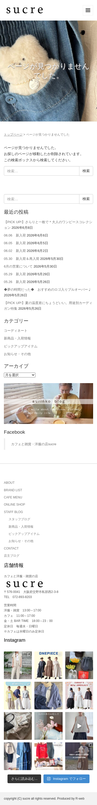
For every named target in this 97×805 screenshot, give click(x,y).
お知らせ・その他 (17, 354)
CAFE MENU (13, 497)
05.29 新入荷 (15, 274)
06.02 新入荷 (15, 251)
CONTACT (11, 548)
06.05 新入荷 (15, 243)
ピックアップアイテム (21, 346)
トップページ (13, 134)
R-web (80, 798)
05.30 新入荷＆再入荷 (21, 259)
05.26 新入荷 (15, 282)
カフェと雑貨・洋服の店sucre (33, 444)
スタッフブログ (19, 519)
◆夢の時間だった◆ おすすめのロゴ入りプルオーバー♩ (47, 289)
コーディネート (15, 331)
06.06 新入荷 (15, 235)
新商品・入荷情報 (17, 338)
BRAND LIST (13, 490)
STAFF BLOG (13, 512)
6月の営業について (18, 266)
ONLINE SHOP (14, 504)
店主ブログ (11, 555)
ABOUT (9, 483)
